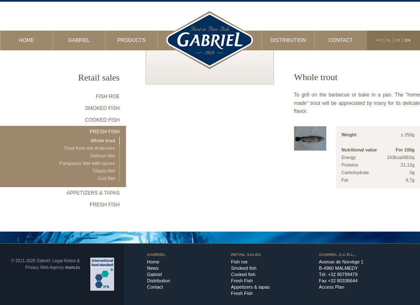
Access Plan (331, 286)
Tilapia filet (103, 170)
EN (407, 40)
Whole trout (103, 140)
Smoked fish (102, 108)
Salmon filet (102, 155)
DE (398, 40)
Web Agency (52, 267)
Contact (340, 40)
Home (26, 40)
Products (131, 40)
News (153, 268)
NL (388, 40)
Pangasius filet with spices (87, 163)
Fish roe (108, 96)
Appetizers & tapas (93, 193)
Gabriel (79, 40)
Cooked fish (102, 120)
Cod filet (106, 178)
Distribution (288, 40)
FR (379, 40)
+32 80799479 (343, 274)
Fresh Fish (105, 132)
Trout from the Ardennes (89, 148)
